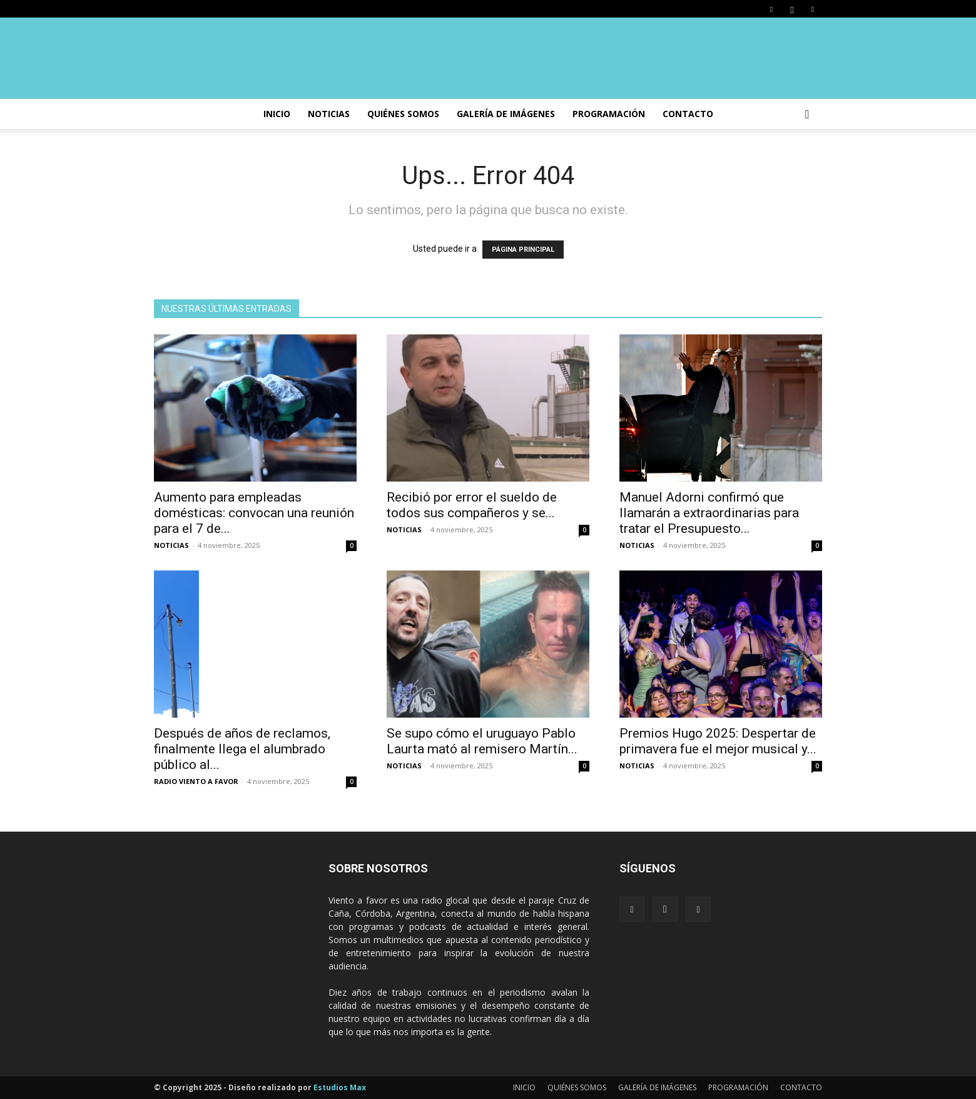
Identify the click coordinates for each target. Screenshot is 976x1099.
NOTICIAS (329, 114)
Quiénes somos (403, 114)
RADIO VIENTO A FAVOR (196, 781)
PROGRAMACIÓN (608, 114)
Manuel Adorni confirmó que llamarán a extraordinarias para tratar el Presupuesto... (709, 513)
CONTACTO (688, 114)
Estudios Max (339, 1087)
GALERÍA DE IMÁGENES (506, 114)
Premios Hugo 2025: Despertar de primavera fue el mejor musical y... (717, 741)
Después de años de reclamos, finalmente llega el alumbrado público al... (242, 749)
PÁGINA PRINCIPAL (523, 249)
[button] (807, 115)
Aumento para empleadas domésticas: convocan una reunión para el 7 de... (254, 513)
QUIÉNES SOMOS (576, 1087)
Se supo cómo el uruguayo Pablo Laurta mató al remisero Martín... (482, 741)
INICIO (276, 114)
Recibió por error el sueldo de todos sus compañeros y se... (472, 505)
